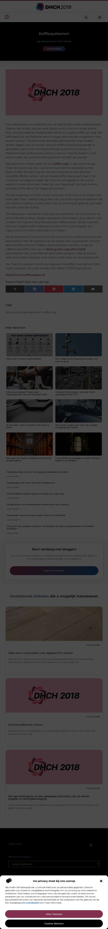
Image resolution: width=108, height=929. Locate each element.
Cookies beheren (54, 923)
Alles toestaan (54, 914)
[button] (101, 881)
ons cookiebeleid (30, 902)
